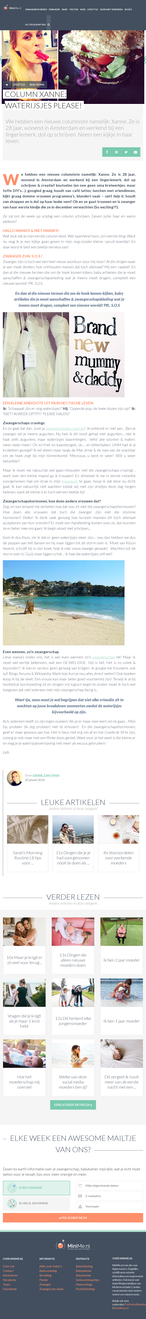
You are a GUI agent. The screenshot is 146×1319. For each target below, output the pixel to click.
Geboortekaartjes (87, 1280)
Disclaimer (10, 1289)
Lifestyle (92, 9)
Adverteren (10, 1275)
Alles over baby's (50, 1266)
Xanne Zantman (46, 775)
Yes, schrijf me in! (73, 1218)
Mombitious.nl (121, 1308)
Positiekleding (85, 1289)
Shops (128, 9)
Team (6, 1284)
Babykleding (84, 1266)
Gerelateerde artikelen (73, 1105)
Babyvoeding (48, 1270)
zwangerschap (103, 657)
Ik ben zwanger (24, 1188)
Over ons (9, 1266)
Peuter (74, 9)
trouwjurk (70, 481)
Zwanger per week (51, 1289)
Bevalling (45, 1275)
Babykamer (83, 1275)
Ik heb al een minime (27, 1204)
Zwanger (54, 9)
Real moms (37, 84)
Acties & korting (35, 24)
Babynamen (83, 1270)
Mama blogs (84, 1284)
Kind (82, 9)
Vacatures (9, 1280)
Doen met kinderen (111, 9)
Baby (65, 9)
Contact (8, 1270)
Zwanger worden (36, 9)
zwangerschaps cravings (65, 428)
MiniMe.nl (12, 7)
